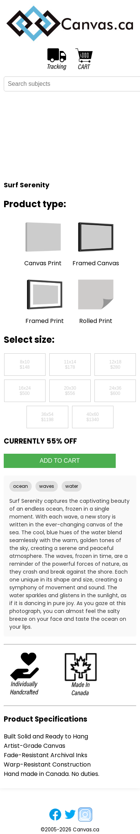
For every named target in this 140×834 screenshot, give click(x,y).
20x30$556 (70, 391)
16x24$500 (25, 391)
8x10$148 (25, 364)
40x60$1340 (92, 417)
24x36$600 (115, 391)
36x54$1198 (47, 417)
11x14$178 (70, 364)
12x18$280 (115, 364)
